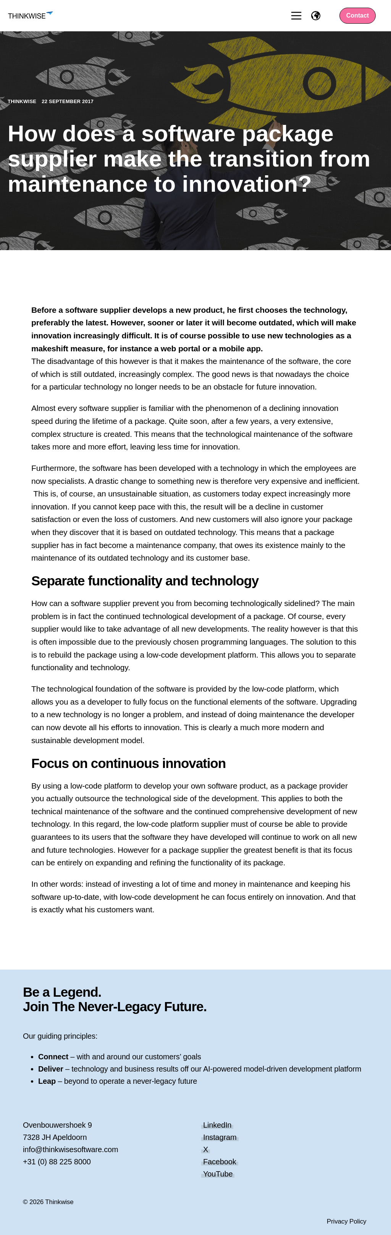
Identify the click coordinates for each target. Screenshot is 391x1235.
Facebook (219, 1161)
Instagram (220, 1137)
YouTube (218, 1174)
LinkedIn (217, 1125)
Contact (357, 15)
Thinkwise (23, 101)
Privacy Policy (347, 1221)
